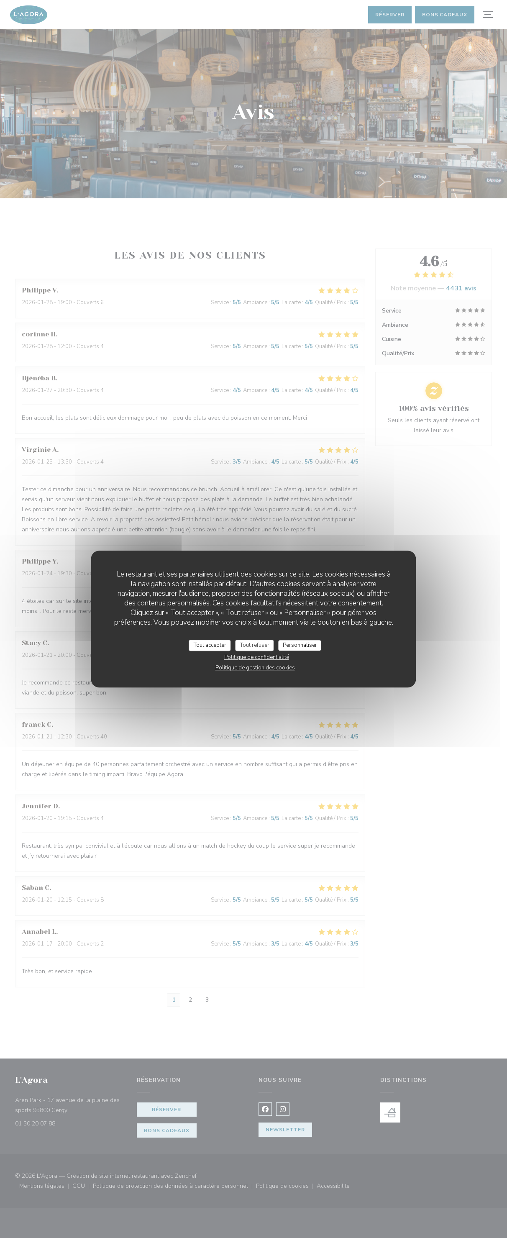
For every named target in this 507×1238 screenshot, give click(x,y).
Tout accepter (210, 645)
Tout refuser (254, 645)
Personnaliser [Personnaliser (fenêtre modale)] (300, 645)
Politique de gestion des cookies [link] (255, 668)
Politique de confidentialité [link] (256, 657)
